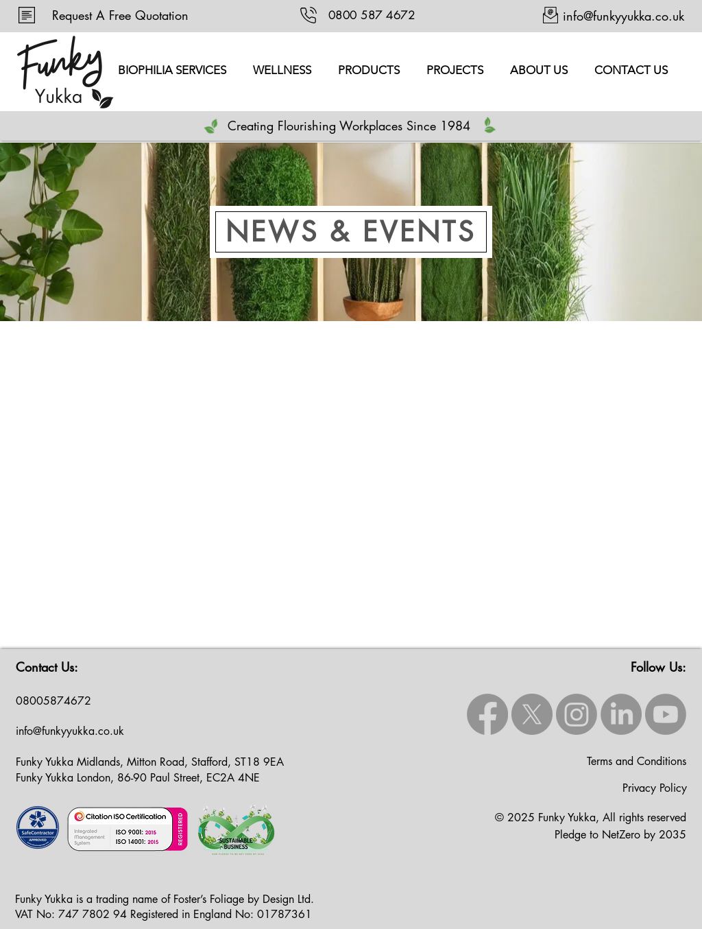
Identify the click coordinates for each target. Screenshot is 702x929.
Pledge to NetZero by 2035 (620, 834)
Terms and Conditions (636, 761)
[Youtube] (665, 714)
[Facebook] (487, 714)
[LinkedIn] (621, 714)
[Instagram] (576, 714)
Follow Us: (658, 667)
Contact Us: (47, 667)
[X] (532, 714)
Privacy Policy (654, 788)
